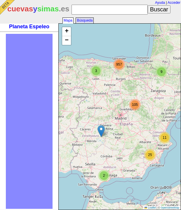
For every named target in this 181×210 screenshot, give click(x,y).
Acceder (174, 3)
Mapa (68, 20)
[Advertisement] (29, 121)
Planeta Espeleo (29, 26)
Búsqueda (85, 20)
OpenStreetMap (170, 207)
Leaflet (150, 207)
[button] (101, 131)
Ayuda (160, 3)
